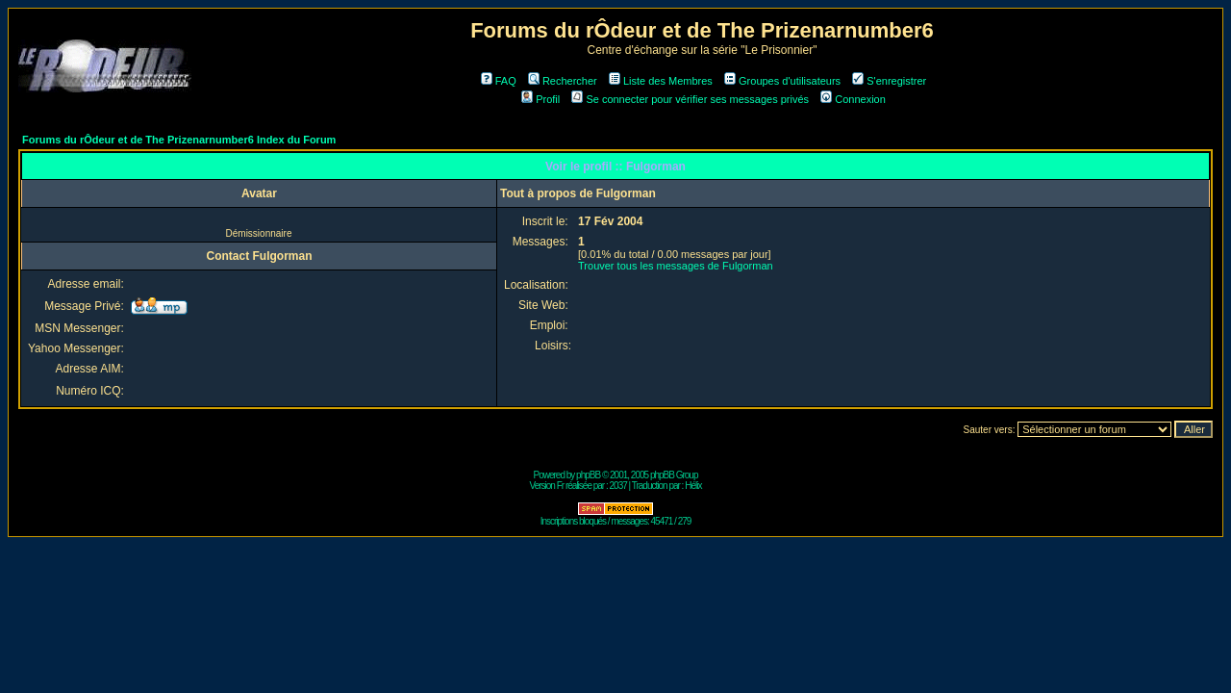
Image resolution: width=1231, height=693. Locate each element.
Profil (540, 99)
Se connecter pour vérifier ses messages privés (690, 99)
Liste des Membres (661, 81)
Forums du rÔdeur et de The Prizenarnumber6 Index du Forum (179, 139)
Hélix (693, 485)
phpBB (588, 475)
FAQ (498, 81)
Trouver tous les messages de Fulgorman (675, 265)
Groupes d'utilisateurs (782, 81)
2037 (618, 485)
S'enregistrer (889, 81)
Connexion (853, 99)
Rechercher (562, 81)
